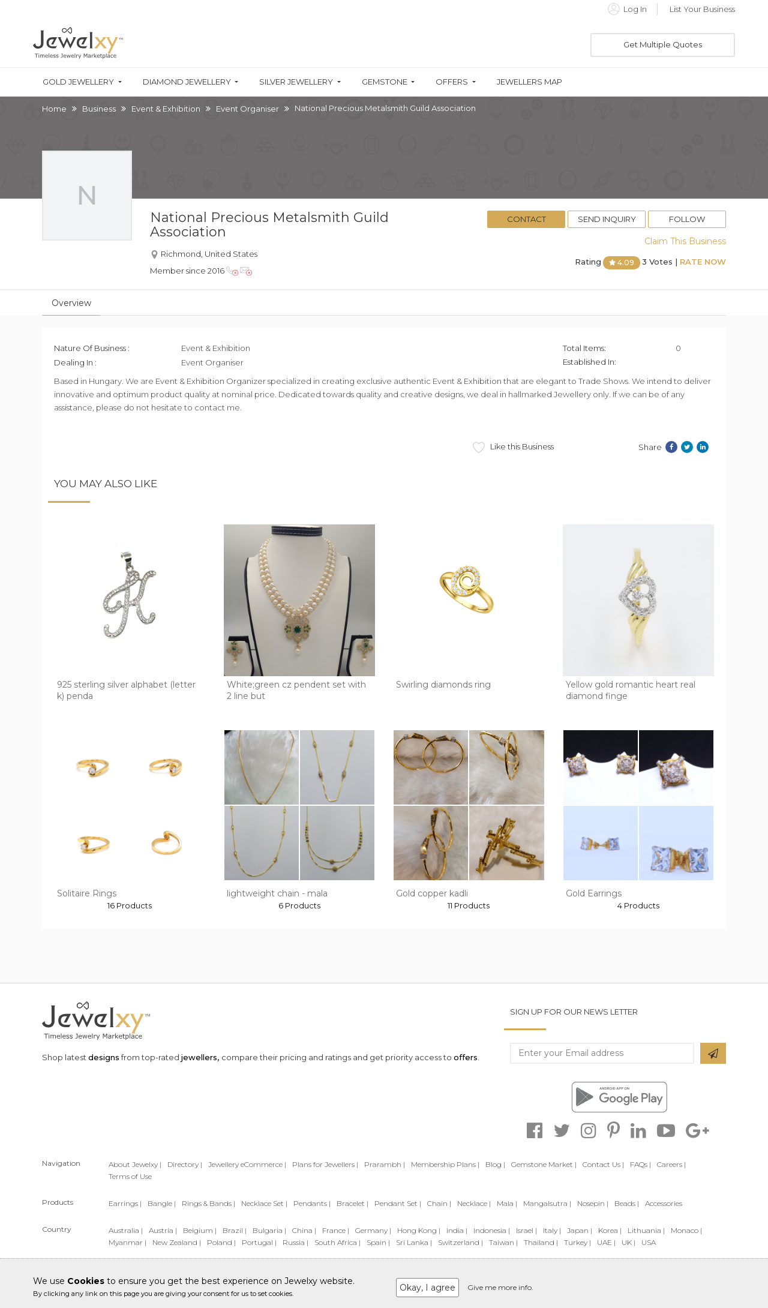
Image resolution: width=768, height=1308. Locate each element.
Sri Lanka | (414, 1242)
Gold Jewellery (78, 81)
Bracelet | (352, 1203)
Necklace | (474, 1203)
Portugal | (259, 1242)
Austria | (163, 1230)
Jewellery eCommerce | (247, 1164)
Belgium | (200, 1230)
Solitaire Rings (86, 893)
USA (648, 1242)
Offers (452, 81)
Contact (526, 219)
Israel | (526, 1230)
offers (466, 1057)
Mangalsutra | (547, 1203)
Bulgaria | (269, 1230)
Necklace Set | (264, 1203)
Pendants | (312, 1203)
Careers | (671, 1164)
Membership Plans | (445, 1164)
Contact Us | (603, 1164)
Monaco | (686, 1230)
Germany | (373, 1230)
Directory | (184, 1164)
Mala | (507, 1203)
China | (304, 1230)
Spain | (378, 1242)
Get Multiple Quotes (662, 44)
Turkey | (577, 1242)
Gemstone (384, 81)
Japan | (579, 1230)
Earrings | (125, 1203)
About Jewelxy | (135, 1164)
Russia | (295, 1242)
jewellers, (200, 1057)
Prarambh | (384, 1164)
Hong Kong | (418, 1230)
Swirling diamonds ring (443, 684)
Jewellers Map (529, 81)
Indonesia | (491, 1230)
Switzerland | (460, 1242)
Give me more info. (500, 1287)
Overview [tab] (71, 303)
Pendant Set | (397, 1203)
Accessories (663, 1203)
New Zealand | (176, 1242)
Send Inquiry (607, 219)
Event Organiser (247, 108)
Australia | (126, 1230)
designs (103, 1057)
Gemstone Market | (544, 1164)
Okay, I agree (427, 1287)
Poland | (221, 1242)
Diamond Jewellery (187, 81)
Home (54, 108)
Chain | (439, 1203)
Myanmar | (127, 1242)
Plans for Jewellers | (325, 1164)
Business (99, 108)
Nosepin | (592, 1203)
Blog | (495, 1164)
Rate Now (703, 261)
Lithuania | (646, 1230)
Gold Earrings (594, 893)
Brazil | (235, 1230)
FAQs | (640, 1164)
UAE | (606, 1242)
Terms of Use (130, 1176)
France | (335, 1230)
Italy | (552, 1230)
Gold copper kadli (432, 893)
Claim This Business (685, 241)
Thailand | (541, 1242)
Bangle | (162, 1203)
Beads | (626, 1203)
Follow (687, 219)
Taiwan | (503, 1242)
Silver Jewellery (296, 81)
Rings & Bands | (208, 1203)
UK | (628, 1242)
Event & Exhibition (165, 108)
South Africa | (337, 1242)
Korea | (610, 1230)
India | (456, 1230)
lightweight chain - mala (277, 893)
